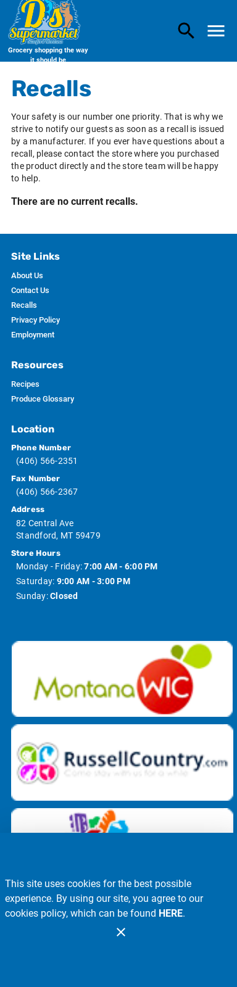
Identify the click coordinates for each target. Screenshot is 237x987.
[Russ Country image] (122, 762)
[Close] (121, 932)
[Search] (186, 30)
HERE (171, 913)
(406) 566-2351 (47, 461)
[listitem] (27, 275)
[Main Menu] (216, 30)
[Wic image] (122, 679)
